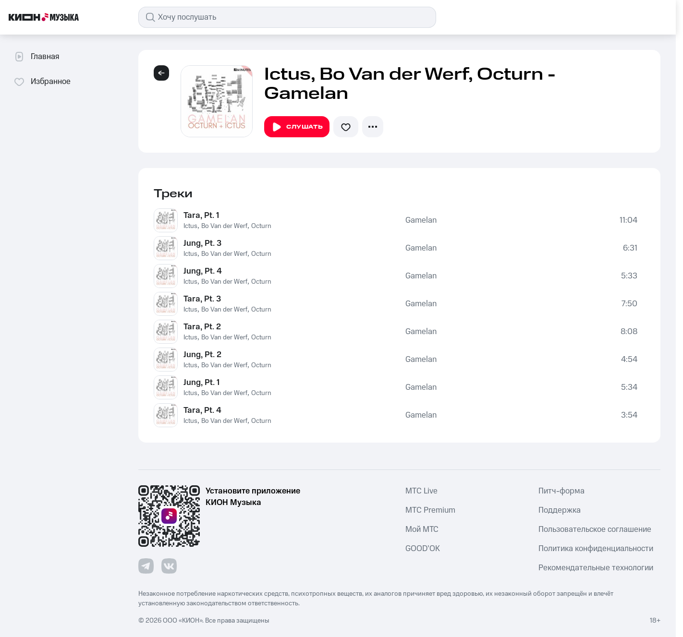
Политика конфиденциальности (595, 548)
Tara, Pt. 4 (202, 410)
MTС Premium (430, 510)
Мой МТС (422, 529)
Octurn (261, 226)
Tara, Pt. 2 (202, 327)
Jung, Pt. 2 (202, 355)
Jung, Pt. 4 (202, 271)
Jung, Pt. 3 (202, 243)
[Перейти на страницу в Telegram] (146, 566)
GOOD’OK (422, 548)
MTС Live (421, 491)
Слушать (297, 127)
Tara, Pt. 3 (202, 299)
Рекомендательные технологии (595, 568)
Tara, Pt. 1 (201, 215)
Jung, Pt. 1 (201, 382)
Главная (36, 56)
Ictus (190, 226)
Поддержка (559, 510)
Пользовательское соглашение (594, 529)
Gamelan (421, 220)
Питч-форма (561, 491)
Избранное (42, 81)
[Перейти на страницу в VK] (169, 566)
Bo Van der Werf (224, 226)
